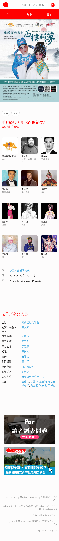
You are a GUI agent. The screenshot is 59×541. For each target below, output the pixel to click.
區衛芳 (25, 351)
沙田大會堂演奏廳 (19, 270)
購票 (29, 14)
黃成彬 (44, 188)
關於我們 (24, 497)
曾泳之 (25, 356)
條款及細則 (54, 499)
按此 (55, 515)
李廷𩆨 (25, 188)
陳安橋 (44, 254)
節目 (10, 14)
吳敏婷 (5, 221)
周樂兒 (52, 385)
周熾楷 (44, 156)
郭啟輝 (5, 254)
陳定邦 (5, 188)
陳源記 (25, 371)
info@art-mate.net (51, 523)
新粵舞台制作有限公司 (34, 376)
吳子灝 (25, 361)
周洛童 (44, 221)
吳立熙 (25, 254)
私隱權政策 (46, 497)
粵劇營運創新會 (10, 126)
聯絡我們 (34, 497)
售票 (49, 14)
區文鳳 (25, 156)
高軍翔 (25, 221)
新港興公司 (28, 366)
